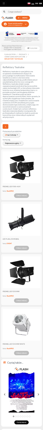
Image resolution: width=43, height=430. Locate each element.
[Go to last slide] (5, 394)
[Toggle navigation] (3, 3)
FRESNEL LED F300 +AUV (11, 186)
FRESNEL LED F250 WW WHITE (14, 344)
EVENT (9, 243)
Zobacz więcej (21, 195)
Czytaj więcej (21, 422)
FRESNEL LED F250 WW (11, 291)
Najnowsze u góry (12, 143)
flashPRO (10, 191)
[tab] (13, 416)
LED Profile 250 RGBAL (11, 239)
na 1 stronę (10, 135)
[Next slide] (38, 394)
